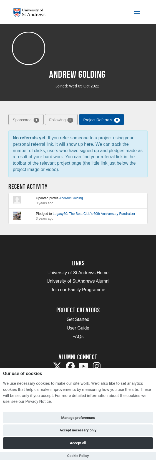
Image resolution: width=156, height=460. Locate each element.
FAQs (78, 336)
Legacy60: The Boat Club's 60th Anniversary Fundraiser (94, 214)
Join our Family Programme (78, 289)
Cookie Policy (78, 456)
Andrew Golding (71, 198)
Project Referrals (101, 120)
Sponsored (26, 120)
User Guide (78, 328)
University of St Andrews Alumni (78, 281)
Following (61, 120)
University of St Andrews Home (78, 272)
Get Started (78, 319)
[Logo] (31, 13)
